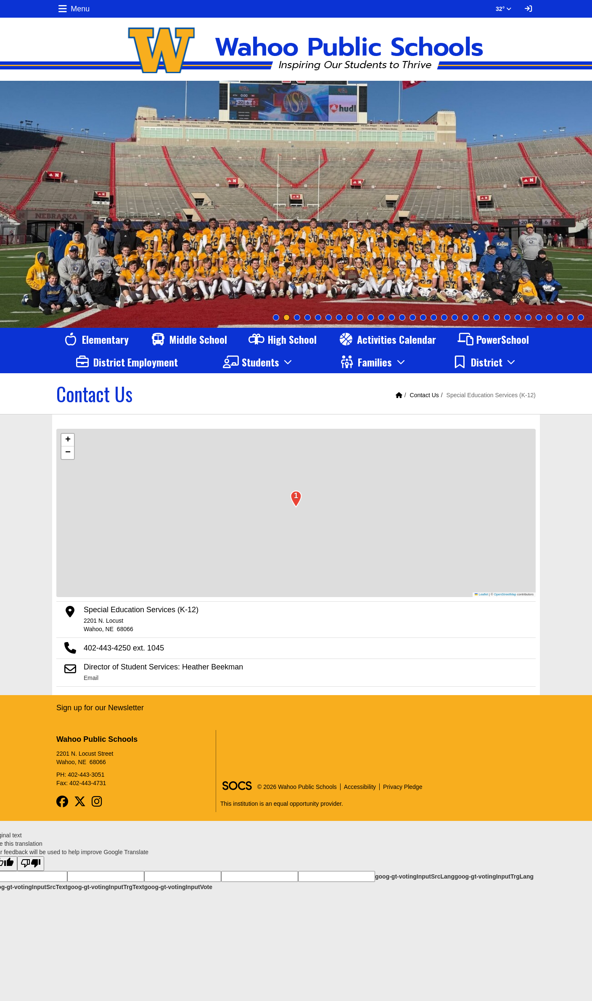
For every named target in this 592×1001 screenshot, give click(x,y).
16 (434, 317)
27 (549, 317)
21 (486, 317)
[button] (259, 361)
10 (370, 317)
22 (497, 317)
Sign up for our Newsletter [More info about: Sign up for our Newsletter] (100, 708)
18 (455, 317)
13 (402, 317)
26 (539, 317)
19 (465, 317)
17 (444, 317)
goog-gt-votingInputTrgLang (494, 876)
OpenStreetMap (505, 594)
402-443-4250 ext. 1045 (124, 648)
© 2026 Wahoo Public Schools (297, 786)
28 (560, 317)
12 (391, 317)
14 (413, 317)
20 (476, 317)
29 (570, 317)
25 (528, 317)
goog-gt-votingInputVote (178, 887)
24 (518, 317)
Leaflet (481, 594)
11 (381, 317)
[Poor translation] (30, 863)
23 (507, 317)
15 (423, 317)
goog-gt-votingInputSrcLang (415, 876)
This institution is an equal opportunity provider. (281, 803)
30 (581, 317)
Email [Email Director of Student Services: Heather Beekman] (91, 677)
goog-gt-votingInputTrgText (105, 887)
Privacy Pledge (402, 786)
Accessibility (360, 786)
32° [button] (503, 8)
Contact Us (424, 395)
